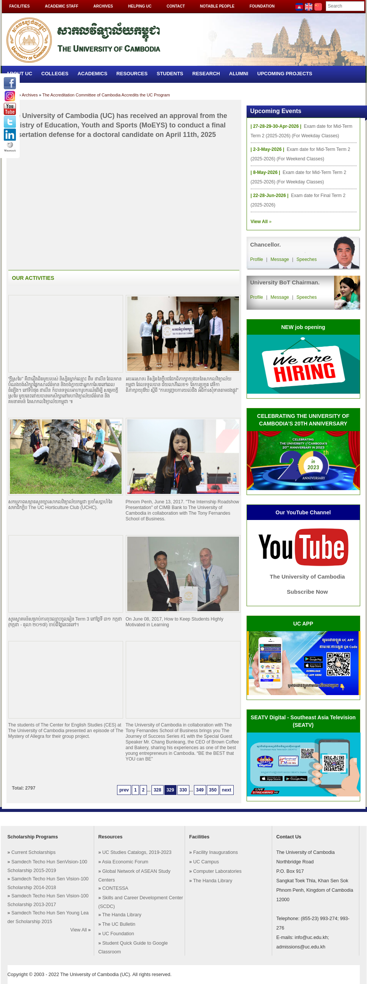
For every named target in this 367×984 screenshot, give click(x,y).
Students (170, 73)
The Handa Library (122, 914)
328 (157, 790)
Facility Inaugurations (215, 852)
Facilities (19, 6)
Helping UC (139, 6)
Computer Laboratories (217, 871)
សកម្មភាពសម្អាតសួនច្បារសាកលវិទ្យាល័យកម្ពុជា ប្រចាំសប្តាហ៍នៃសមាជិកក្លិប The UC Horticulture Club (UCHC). (60, 504)
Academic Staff (61, 6)
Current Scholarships (33, 852)
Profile (256, 259)
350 (213, 790)
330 (183, 790)
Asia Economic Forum (125, 861)
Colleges (55, 73)
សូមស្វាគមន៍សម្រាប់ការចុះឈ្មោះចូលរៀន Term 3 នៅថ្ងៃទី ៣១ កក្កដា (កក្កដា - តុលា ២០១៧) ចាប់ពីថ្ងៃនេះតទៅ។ (65, 621)
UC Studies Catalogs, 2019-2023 (137, 852)
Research (206, 73)
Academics (93, 73)
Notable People (217, 6)
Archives (103, 6)
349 (200, 790)
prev (124, 790)
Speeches (307, 259)
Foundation (262, 6)
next (226, 790)
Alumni (238, 73)
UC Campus (206, 861)
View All (78, 930)
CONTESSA (115, 888)
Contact (176, 6)
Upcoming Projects (284, 73)
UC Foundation (118, 933)
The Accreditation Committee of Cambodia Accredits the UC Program (106, 95)
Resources (131, 73)
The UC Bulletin (119, 924)
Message (279, 259)
